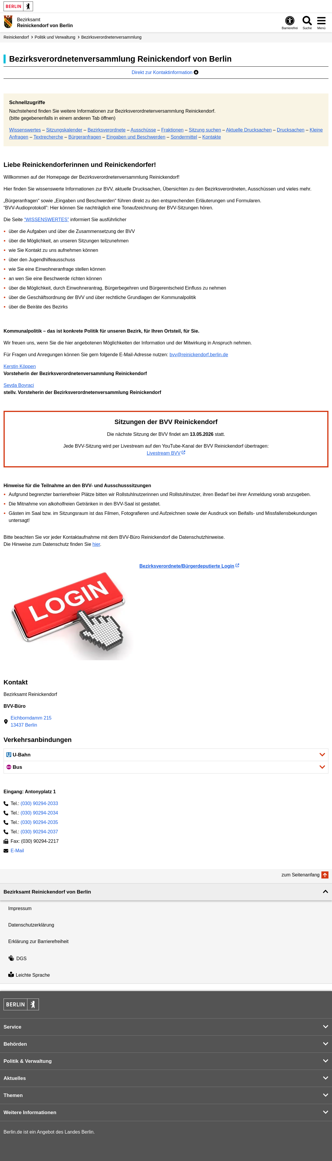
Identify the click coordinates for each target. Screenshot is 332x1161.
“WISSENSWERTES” (46, 219)
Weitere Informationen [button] (30, 1112)
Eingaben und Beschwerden (135, 136)
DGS (17, 958)
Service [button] (13, 1027)
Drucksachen (290, 129)
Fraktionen (172, 129)
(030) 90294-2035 (39, 822)
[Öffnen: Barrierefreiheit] (290, 22)
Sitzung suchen (205, 129)
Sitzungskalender (64, 129)
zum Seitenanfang (301, 874)
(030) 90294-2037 (39, 831)
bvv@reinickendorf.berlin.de (199, 354)
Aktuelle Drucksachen (249, 129)
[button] (166, 754)
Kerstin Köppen (20, 366)
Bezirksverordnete (107, 129)
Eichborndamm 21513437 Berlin (31, 721)
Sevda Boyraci (19, 385)
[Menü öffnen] (321, 22)
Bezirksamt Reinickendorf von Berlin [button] (47, 892)
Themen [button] (13, 1095)
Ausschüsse (143, 129)
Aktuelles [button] (15, 1078)
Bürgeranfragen (84, 136)
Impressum (20, 908)
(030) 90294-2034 (39, 812)
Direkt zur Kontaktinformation (165, 72)
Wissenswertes (25, 129)
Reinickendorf (16, 37)
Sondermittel (184, 136)
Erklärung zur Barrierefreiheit (38, 941)
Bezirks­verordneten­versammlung (111, 37)
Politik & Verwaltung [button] (28, 1061)
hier (96, 544)
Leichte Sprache (29, 975)
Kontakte (211, 136)
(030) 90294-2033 (39, 803)
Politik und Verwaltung (55, 37)
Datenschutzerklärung (31, 924)
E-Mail (17, 851)
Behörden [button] (15, 1044)
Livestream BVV (164, 453)
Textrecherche (48, 136)
